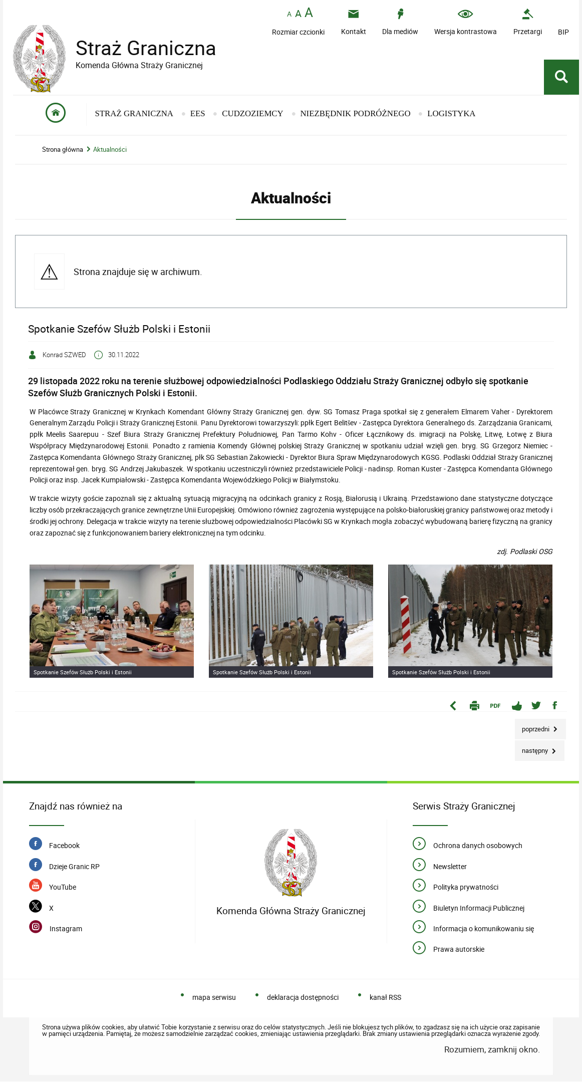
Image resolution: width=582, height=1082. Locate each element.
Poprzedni (533, 726)
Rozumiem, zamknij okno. (492, 1049)
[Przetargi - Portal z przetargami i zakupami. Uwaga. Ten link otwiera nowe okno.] (527, 22)
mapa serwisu (214, 997)
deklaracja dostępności (303, 997)
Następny (532, 748)
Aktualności (110, 150)
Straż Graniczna (138, 48)
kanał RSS (385, 997)
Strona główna (62, 150)
